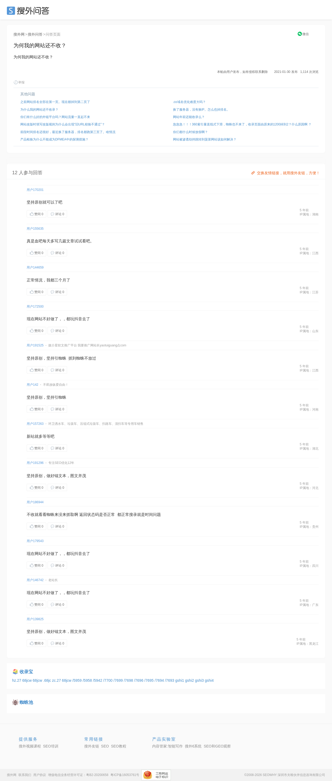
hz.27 (17, 680)
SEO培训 (50, 746)
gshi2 (190, 680)
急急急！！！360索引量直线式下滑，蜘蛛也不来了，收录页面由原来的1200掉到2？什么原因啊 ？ (242, 124)
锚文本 (60, 475)
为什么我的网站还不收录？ (39, 109)
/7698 (129, 680)
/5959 (77, 680)
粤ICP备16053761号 (124, 775)
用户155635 (35, 228)
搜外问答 (35, 34)
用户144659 (35, 267)
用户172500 (35, 306)
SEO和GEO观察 (217, 746)
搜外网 (19, 34)
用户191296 (35, 463)
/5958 (88, 680)
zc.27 (57, 680)
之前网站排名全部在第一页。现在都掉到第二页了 (55, 102)
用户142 (32, 385)
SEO (29, 10)
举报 (19, 82)
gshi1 (180, 680)
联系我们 (24, 775)
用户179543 (35, 541)
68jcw (27, 680)
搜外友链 (91, 746)
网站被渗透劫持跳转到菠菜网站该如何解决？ (204, 139)
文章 (70, 241)
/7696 (139, 680)
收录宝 (26, 671)
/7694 (160, 680)
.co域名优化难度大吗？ (189, 102)
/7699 (119, 680)
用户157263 (35, 424)
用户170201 (35, 190)
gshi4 (209, 680)
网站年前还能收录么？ (189, 117)
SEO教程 (118, 746)
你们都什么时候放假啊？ (190, 132)
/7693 (170, 680)
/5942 (98, 680)
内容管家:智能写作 (167, 746)
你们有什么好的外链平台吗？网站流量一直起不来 (55, 117)
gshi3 (200, 680)
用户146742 (35, 580)
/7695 (149, 680)
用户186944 (35, 502)
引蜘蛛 (60, 358)
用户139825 (35, 619)
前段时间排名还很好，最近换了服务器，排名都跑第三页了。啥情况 (67, 132)
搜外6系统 (193, 746)
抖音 (78, 319)
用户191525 (35, 345)
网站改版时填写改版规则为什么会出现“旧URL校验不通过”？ (62, 124)
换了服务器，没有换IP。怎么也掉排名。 (201, 109)
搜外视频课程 (30, 746)
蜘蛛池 (26, 702)
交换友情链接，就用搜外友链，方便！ (285, 173)
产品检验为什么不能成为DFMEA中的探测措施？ (54, 139)
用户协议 (39, 775)
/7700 (108, 680)
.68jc (47, 680)
